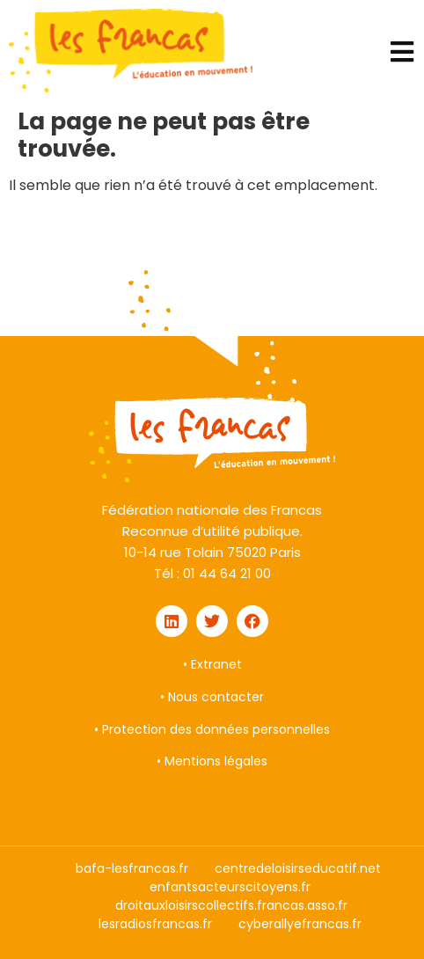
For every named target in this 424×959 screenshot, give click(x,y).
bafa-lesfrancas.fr (132, 868)
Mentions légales (215, 761)
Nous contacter (216, 697)
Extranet (216, 664)
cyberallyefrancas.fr (300, 924)
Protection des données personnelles (216, 729)
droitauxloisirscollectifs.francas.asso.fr (231, 905)
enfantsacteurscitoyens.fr (230, 887)
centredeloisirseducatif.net (298, 868)
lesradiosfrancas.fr (155, 924)
